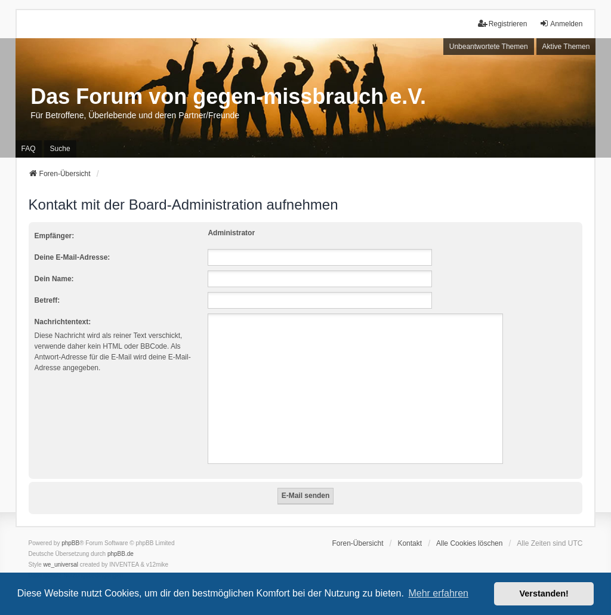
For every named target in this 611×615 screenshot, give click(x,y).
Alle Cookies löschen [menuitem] (469, 543)
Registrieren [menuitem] (502, 23)
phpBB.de (120, 554)
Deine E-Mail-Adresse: (72, 257)
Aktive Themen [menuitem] (566, 46)
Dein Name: (54, 279)
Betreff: (47, 300)
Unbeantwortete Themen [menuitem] (488, 46)
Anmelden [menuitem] (560, 23)
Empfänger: (55, 236)
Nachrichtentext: (63, 322)
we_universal (61, 564)
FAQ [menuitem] (28, 148)
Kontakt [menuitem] (409, 543)
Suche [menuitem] (60, 148)
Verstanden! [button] (544, 593)
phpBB (70, 543)
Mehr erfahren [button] (438, 593)
